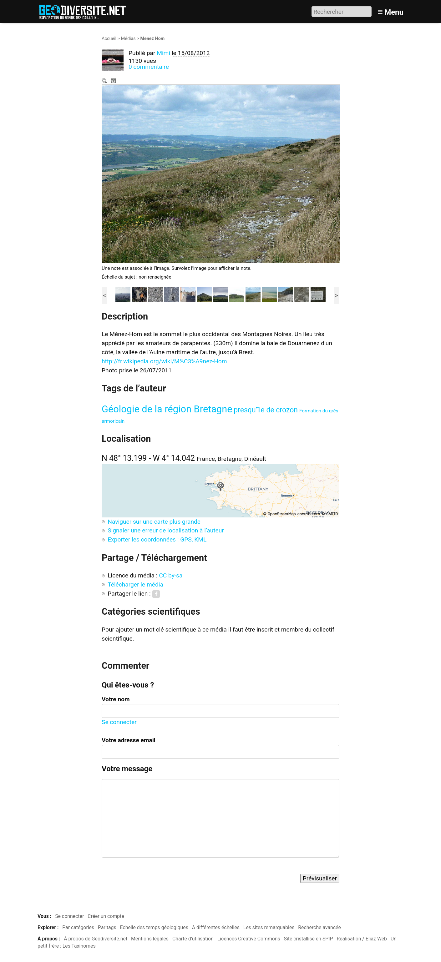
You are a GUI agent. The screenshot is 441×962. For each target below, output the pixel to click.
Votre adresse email (128, 740)
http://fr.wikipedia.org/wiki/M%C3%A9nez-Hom (164, 361)
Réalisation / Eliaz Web (362, 939)
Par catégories (78, 927)
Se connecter (119, 722)
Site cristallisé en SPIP (308, 939)
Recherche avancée (319, 927)
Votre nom (116, 699)
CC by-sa (170, 575)
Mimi (163, 53)
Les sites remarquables (269, 927)
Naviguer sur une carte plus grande (154, 521)
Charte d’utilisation (193, 939)
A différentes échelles (216, 927)
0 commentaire (149, 66)
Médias (128, 38)
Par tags (107, 927)
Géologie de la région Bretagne (167, 409)
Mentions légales (150, 939)
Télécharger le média (114, 81)
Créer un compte (106, 916)
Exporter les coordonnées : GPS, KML (157, 539)
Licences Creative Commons (248, 939)
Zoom (105, 81)
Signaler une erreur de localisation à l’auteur (166, 530)
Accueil (109, 38)
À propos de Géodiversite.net (95, 939)
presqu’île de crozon (266, 410)
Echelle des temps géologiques (154, 927)
